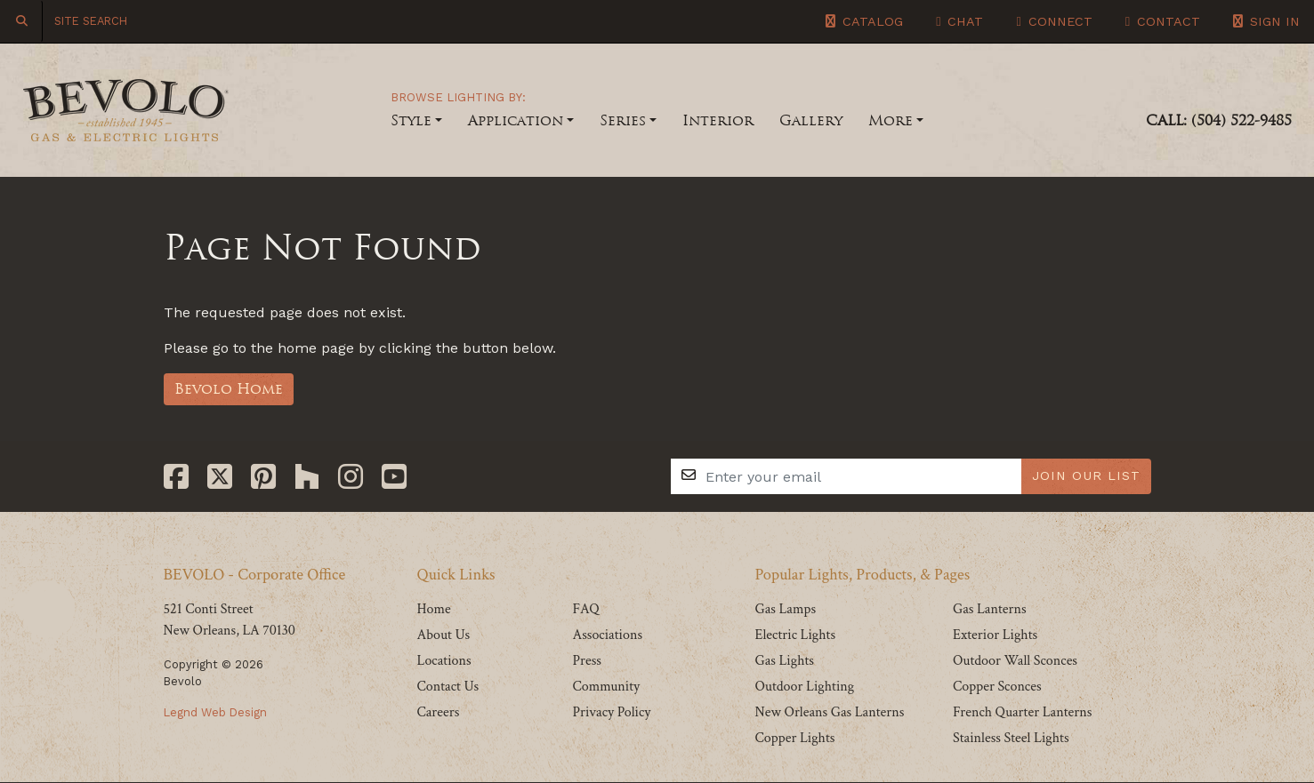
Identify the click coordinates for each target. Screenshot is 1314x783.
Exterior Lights (995, 635)
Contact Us (448, 686)
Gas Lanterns (990, 609)
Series (623, 120)
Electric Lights (794, 635)
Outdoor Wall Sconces (1015, 660)
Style (411, 120)
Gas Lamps (785, 609)
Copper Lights (794, 738)
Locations (444, 660)
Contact (1162, 21)
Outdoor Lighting (804, 686)
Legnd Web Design (215, 712)
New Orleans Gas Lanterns (829, 712)
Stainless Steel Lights (1011, 738)
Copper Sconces (997, 686)
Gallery (810, 120)
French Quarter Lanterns (1022, 712)
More (890, 120)
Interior (718, 120)
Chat (959, 21)
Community (606, 686)
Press (586, 660)
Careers (438, 712)
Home (434, 609)
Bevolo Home (228, 389)
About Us (444, 635)
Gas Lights (783, 660)
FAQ (585, 609)
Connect (1054, 21)
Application (515, 120)
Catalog (864, 21)
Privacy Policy (611, 712)
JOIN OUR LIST (1086, 475)
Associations (607, 635)
